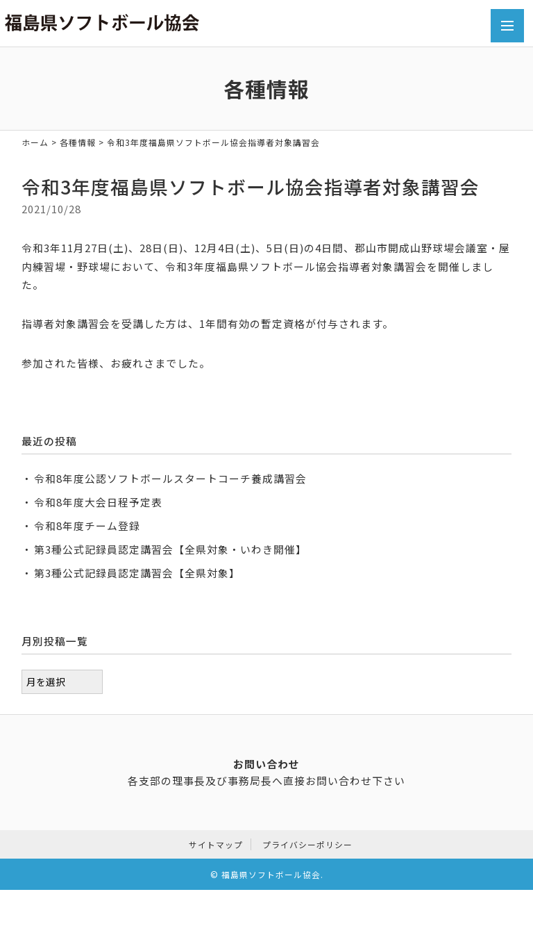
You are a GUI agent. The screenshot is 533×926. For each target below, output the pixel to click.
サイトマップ (216, 842)
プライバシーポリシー (307, 842)
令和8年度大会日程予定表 (98, 502)
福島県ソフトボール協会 (271, 871)
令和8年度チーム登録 (87, 525)
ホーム (35, 142)
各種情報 (78, 142)
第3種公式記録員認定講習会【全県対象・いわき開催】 (170, 549)
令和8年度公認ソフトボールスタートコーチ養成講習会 (170, 478)
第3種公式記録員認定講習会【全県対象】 (137, 572)
